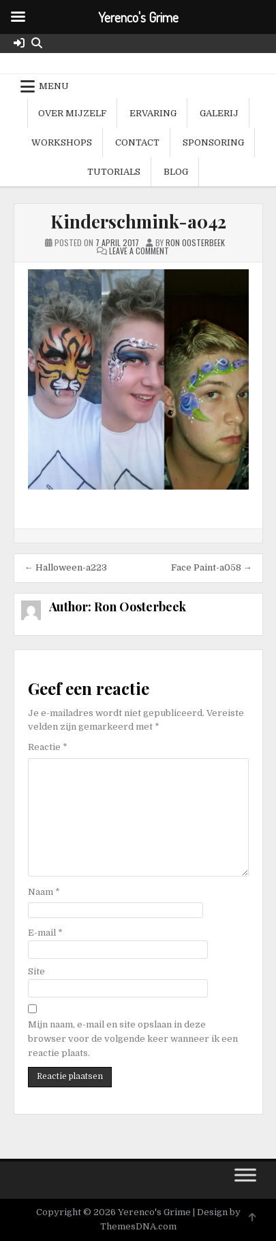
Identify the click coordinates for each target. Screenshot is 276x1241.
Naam (44, 892)
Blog (176, 172)
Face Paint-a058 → (211, 567)
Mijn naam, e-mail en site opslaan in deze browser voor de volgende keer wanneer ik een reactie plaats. (133, 1038)
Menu (54, 86)
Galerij (219, 113)
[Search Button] (36, 43)
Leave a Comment (139, 250)
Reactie (47, 747)
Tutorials (113, 172)
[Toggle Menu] (245, 1175)
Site (36, 971)
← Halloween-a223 (66, 567)
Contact (137, 142)
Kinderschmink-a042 (138, 221)
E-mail (45, 933)
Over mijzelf (72, 113)
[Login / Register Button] (19, 43)
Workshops (61, 142)
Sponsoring (213, 142)
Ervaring (153, 113)
